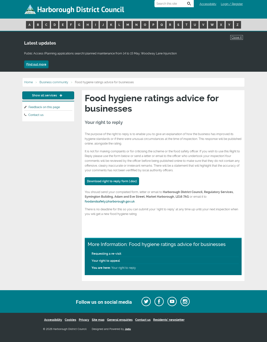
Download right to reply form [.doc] (112, 181)
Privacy (84, 320)
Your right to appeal (106, 260)
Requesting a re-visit (106, 253)
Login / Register (232, 4)
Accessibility (208, 4)
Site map (98, 320)
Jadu (128, 329)
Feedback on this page (44, 107)
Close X (236, 37)
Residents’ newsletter (168, 320)
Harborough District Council (80, 9)
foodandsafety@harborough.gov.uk (110, 201)
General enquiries (120, 320)
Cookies (70, 320)
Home (28, 82)
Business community (53, 82)
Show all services (48, 95)
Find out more (36, 64)
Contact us (36, 115)
